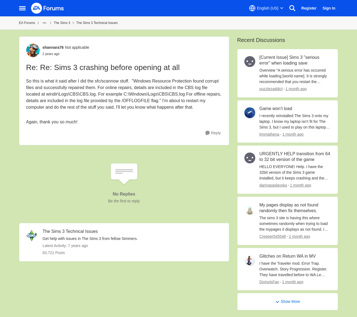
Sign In (329, 8)
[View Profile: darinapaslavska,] (249, 158)
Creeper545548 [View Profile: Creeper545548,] (272, 236)
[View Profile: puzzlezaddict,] (249, 61)
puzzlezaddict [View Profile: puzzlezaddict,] (271, 89)
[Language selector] (266, 8)
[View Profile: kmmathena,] (249, 112)
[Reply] (213, 133)
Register (309, 8)
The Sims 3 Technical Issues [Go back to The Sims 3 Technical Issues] (97, 23)
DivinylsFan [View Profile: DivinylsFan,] (269, 281)
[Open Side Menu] (22, 8)
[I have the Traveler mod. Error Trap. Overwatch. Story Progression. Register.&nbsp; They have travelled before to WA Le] (295, 269)
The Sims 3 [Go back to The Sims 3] (62, 23)
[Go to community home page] (47, 8)
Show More (287, 301)
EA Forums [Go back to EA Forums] (27, 23)
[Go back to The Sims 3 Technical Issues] (90, 231)
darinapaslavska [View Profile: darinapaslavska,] (273, 185)
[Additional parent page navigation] (44, 23)
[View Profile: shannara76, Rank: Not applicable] (33, 50)
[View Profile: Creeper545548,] (249, 209)
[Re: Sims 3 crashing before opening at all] (66, 53)
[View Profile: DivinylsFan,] (249, 260)
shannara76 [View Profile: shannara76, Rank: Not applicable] (53, 47)
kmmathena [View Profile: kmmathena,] (269, 134)
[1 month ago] (295, 89)
